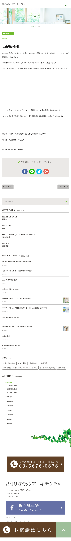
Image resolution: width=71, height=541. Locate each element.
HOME (32, 26)
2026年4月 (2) (12, 385)
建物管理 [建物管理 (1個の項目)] (44, 363)
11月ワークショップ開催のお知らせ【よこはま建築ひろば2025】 (24, 308)
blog (7, 33)
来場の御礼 (6, 336)
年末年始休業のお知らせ (10, 289)
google (46, 171)
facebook (25, 171)
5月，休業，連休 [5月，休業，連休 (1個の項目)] (9, 363)
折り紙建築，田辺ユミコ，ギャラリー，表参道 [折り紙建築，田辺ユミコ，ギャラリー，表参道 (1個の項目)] (20, 368)
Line (32, 171)
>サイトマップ (11, 518)
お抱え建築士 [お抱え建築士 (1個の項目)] (33, 363)
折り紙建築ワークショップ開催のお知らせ (17, 327)
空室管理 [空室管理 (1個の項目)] (61, 368)
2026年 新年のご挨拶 (9, 280)
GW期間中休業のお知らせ (11, 345)
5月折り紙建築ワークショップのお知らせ (16, 261)
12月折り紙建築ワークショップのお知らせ (17, 298)
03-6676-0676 (14, 493)
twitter (39, 171)
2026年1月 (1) (12, 392)
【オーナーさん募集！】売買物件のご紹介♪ (17, 271)
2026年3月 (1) (12, 389)
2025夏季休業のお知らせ (10, 317)
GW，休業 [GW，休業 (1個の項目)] (22, 363)
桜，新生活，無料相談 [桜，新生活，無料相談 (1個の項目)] (47, 368)
